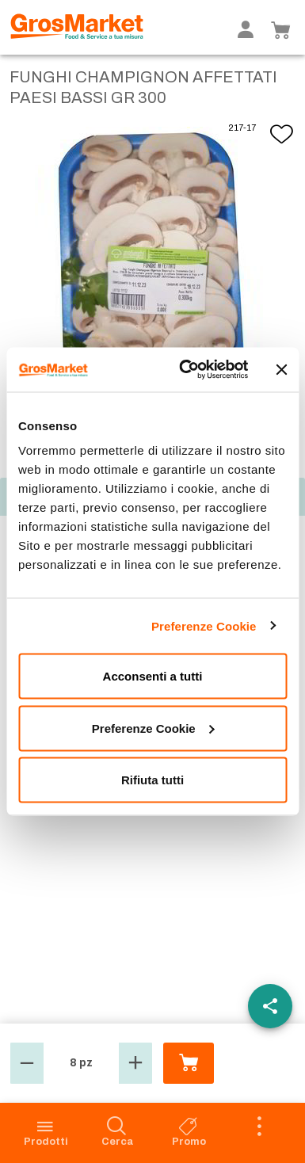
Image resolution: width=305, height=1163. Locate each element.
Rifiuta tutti (152, 780)
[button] (27, 1063)
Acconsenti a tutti (153, 676)
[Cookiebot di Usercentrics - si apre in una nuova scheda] (186, 370)
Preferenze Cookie (204, 625)
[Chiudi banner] (281, 369)
